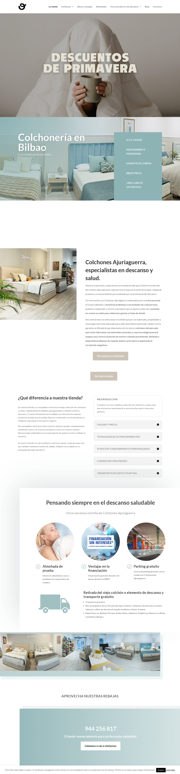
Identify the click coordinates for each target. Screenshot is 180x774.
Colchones (66, 7)
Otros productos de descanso (124, 7)
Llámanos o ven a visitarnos (115, 745)
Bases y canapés (84, 7)
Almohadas (101, 7)
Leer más (170, 770)
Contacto (157, 7)
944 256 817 (54, 227)
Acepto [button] (161, 770)
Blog (147, 7)
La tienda (53, 7)
